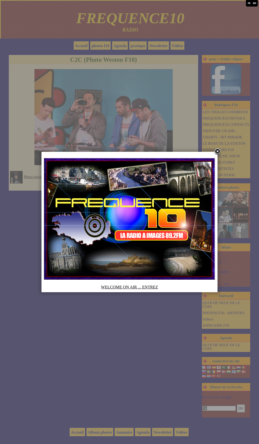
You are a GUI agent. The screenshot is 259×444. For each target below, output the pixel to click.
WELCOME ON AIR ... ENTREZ (129, 287)
